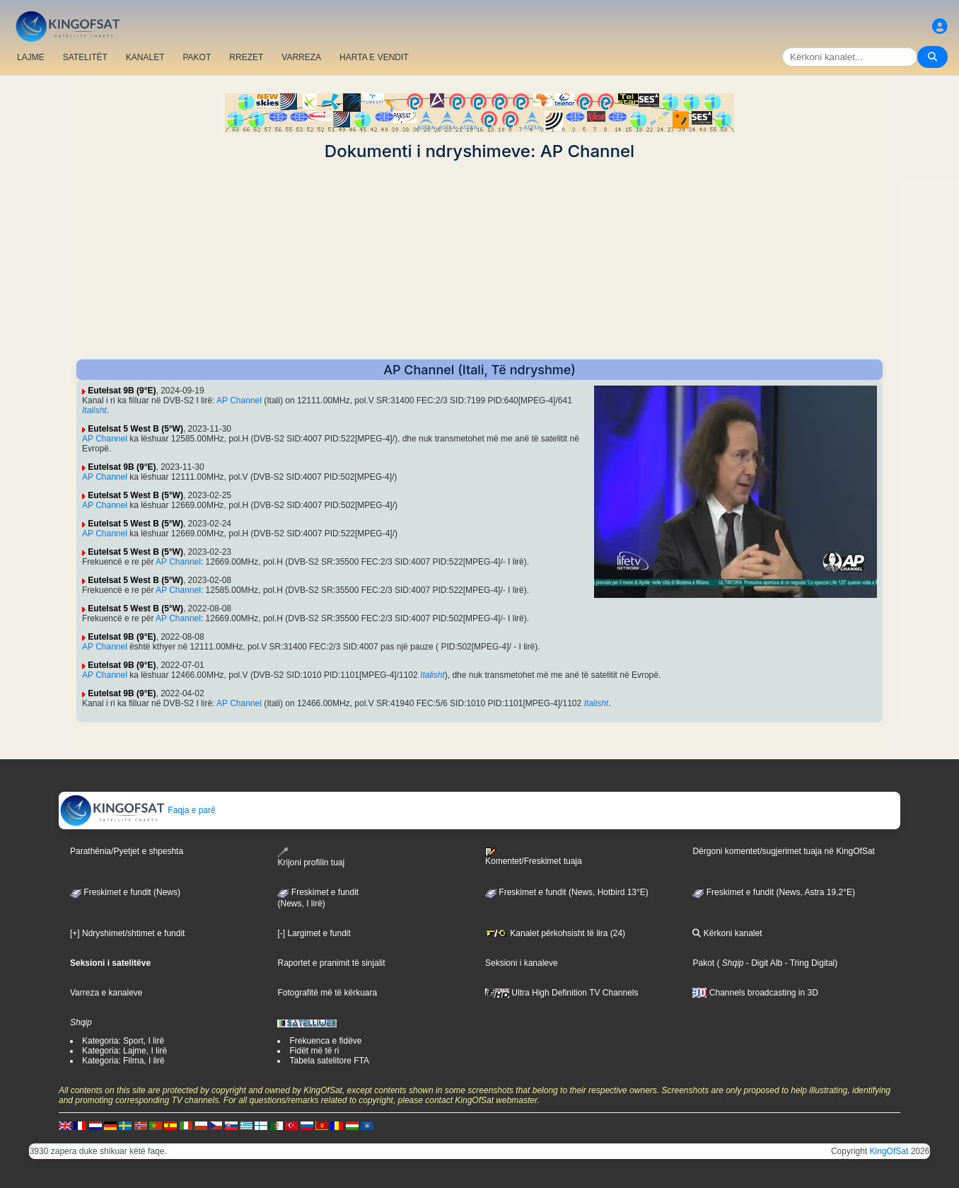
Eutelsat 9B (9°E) (122, 391)
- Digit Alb (763, 963)
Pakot (703, 963)
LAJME (31, 57)
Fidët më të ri (314, 1051)
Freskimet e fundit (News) (125, 892)
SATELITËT (85, 57)
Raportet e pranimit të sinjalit (331, 963)
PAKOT (197, 57)
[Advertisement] (479, 260)
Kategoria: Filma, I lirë (123, 1061)
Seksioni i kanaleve (521, 963)
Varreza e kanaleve (106, 993)
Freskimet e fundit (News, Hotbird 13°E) (567, 892)
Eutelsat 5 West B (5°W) (135, 429)
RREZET (246, 57)
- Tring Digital (808, 963)
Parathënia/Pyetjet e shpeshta (126, 851)
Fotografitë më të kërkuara (327, 993)
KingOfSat (889, 1151)
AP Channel (239, 400)
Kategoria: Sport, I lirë (123, 1041)
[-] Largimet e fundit (313, 933)
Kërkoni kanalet (727, 933)
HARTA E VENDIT (374, 57)
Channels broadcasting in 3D (755, 993)
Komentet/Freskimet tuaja (533, 857)
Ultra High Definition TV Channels (562, 993)
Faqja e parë (137, 810)
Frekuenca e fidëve (325, 1041)
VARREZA (301, 57)
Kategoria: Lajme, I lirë (124, 1051)
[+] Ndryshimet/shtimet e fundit (127, 933)
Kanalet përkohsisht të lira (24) (555, 933)
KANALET (145, 57)
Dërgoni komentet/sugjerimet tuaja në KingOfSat (783, 851)
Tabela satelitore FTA (329, 1061)
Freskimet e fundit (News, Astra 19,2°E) (773, 892)
